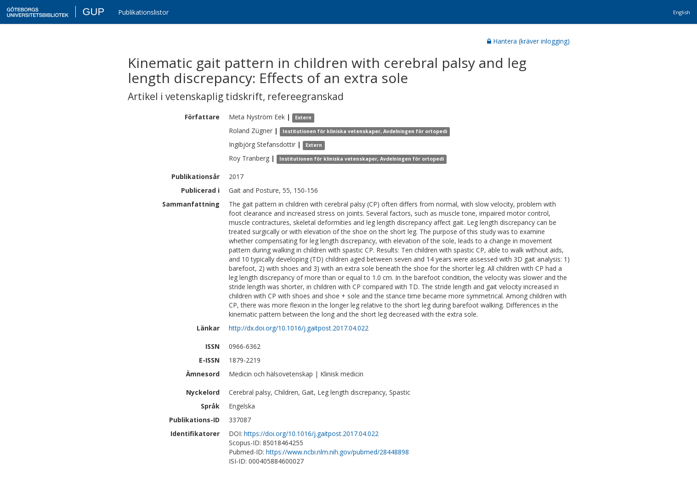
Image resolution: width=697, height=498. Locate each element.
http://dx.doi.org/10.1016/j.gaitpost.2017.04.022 (298, 328)
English (681, 12)
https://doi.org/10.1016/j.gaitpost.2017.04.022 (311, 433)
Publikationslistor (143, 12)
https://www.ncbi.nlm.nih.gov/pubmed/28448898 (337, 452)
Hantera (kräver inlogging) (528, 41)
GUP (93, 11)
